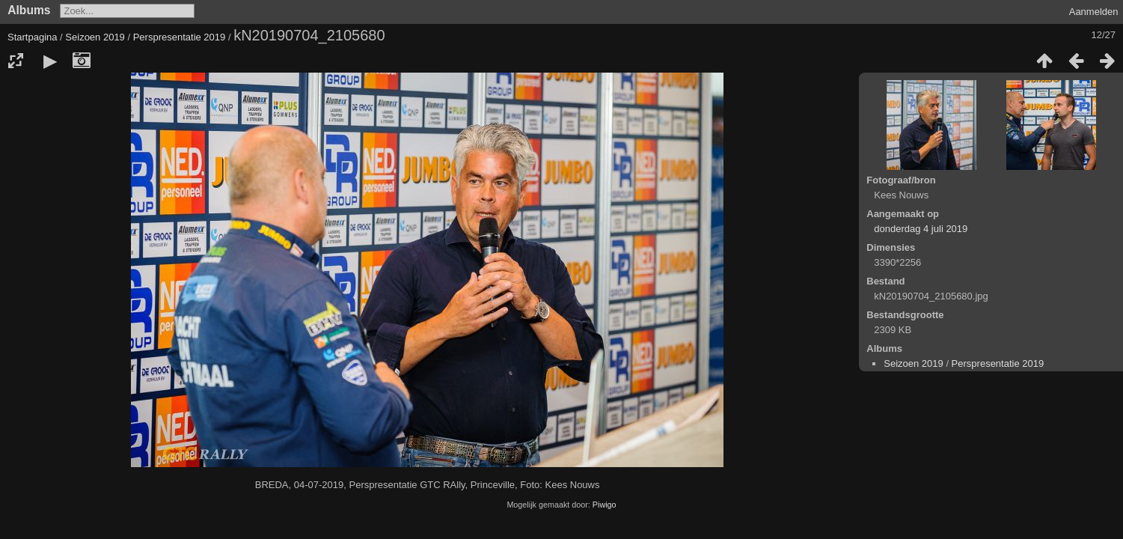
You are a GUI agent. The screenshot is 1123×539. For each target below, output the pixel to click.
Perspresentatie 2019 (179, 37)
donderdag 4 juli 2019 (920, 228)
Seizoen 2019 (95, 37)
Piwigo (604, 504)
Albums (28, 10)
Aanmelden (1094, 11)
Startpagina (32, 37)
